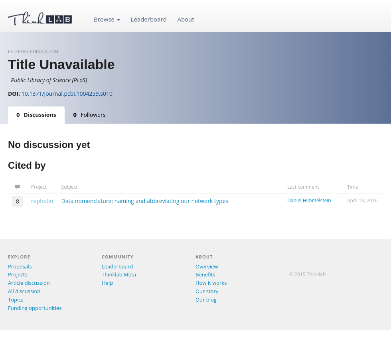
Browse (107, 19)
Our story (207, 291)
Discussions (36, 114)
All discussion (24, 291)
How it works (211, 282)
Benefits (205, 274)
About (185, 19)
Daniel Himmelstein (309, 200)
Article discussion (29, 282)
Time (352, 186)
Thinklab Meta (119, 274)
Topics (16, 299)
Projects (18, 274)
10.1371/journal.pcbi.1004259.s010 (67, 93)
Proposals (20, 266)
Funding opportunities (34, 308)
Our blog (206, 299)
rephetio (42, 201)
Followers (89, 114)
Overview (207, 266)
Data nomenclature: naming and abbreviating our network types (145, 201)
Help (107, 282)
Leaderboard (149, 19)
